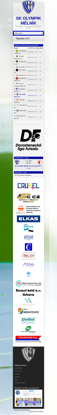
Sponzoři (17, 377)
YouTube (10, 24)
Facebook (10, 19)
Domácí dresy (18, 368)
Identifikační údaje (20, 382)
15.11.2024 (28, 161)
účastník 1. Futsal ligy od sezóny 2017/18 (28, 27)
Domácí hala (18, 371)
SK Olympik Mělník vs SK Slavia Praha (29, 166)
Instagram (10, 28)
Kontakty (17, 374)
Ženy (16, 379)
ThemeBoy (40, 411)
